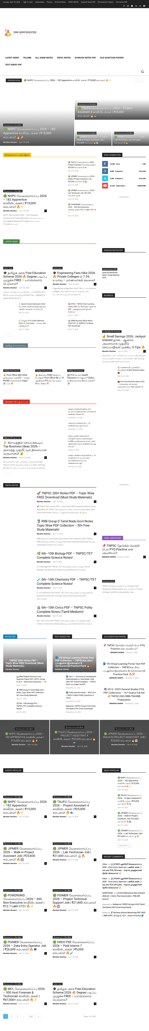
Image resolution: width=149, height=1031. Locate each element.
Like (144, 164)
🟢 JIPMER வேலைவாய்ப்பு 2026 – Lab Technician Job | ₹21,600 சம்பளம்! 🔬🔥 (82, 193)
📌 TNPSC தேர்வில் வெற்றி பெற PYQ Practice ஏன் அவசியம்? (121, 549)
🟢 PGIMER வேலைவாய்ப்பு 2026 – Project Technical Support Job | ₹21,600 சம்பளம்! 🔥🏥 (74, 901)
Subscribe (141, 186)
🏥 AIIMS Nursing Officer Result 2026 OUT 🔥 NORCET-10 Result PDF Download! (80, 323)
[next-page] (9, 230)
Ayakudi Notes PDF (109, 269)
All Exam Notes (108, 581)
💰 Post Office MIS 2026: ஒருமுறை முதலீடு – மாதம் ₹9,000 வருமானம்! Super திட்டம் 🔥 (16, 379)
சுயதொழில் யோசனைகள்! (112, 331)
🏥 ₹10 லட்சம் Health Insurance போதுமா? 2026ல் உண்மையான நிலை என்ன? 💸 (81, 379)
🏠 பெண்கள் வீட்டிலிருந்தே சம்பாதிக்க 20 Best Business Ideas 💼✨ (131, 370)
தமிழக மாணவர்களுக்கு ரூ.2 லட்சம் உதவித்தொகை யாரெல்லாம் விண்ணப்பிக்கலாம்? (82, 411)
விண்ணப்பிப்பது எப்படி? (12, 438)
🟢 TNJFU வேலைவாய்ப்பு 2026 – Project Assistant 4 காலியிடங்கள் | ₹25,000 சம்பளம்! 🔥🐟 (82, 164)
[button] (142, 71)
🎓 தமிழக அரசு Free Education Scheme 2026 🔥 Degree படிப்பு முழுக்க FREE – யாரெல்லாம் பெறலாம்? (25, 278)
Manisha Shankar (10, 211)
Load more (124, 845)
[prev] (137, 80)
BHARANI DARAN (109, 557)
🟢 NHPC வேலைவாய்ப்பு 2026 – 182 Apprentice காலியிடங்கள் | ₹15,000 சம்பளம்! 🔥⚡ (67, 80)
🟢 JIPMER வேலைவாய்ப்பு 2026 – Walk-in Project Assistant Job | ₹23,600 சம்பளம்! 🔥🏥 (82, 179)
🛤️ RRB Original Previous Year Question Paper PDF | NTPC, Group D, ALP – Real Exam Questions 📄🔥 (31, 679)
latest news (8, 268)
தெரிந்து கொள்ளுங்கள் (11, 371)
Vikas (104, 864)
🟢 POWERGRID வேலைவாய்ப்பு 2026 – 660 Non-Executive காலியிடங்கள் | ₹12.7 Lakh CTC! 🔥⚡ (23, 901)
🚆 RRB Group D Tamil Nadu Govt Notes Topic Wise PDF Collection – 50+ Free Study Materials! (65, 525)
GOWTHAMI (107, 893)
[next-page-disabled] (108, 284)
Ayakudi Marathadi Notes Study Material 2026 (110, 275)
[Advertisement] (91, 32)
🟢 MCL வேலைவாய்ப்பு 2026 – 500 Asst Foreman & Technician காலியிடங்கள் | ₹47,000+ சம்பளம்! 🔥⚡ (24, 994)
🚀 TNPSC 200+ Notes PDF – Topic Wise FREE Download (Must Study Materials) (25, 663)
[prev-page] (5, 230)
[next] (141, 80)
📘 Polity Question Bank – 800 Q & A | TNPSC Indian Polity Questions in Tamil (81, 695)
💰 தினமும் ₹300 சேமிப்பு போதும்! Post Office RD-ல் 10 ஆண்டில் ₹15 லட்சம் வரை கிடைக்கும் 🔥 (49, 379)
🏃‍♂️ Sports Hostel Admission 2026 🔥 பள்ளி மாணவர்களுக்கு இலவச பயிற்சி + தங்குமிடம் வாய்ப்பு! (32, 306)
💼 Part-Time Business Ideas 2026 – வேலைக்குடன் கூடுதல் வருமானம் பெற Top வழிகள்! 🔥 (131, 384)
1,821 (31, 1016)
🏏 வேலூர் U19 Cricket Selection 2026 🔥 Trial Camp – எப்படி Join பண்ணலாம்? (32, 323)
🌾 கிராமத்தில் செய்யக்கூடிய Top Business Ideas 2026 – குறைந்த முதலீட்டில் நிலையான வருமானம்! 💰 (25, 448)
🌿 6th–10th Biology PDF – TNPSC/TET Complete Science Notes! (29, 706)
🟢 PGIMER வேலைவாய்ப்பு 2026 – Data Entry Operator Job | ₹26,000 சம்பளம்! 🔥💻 (24, 945)
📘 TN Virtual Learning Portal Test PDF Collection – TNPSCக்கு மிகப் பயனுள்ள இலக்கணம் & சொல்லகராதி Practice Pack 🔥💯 (74, 661)
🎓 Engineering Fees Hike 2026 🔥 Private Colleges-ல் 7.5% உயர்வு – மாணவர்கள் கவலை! (74, 276)
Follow (142, 171)
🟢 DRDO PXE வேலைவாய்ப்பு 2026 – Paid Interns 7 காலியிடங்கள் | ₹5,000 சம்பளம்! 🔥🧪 (73, 947)
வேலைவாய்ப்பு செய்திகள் (13, 125)
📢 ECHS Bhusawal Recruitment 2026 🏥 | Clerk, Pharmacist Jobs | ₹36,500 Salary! (123, 896)
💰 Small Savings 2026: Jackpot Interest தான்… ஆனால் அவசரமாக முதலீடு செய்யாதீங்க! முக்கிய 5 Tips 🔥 (124, 342)
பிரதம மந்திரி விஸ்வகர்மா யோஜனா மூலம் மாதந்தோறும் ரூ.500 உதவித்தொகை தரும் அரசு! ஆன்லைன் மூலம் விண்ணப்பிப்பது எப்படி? (82, 441)
